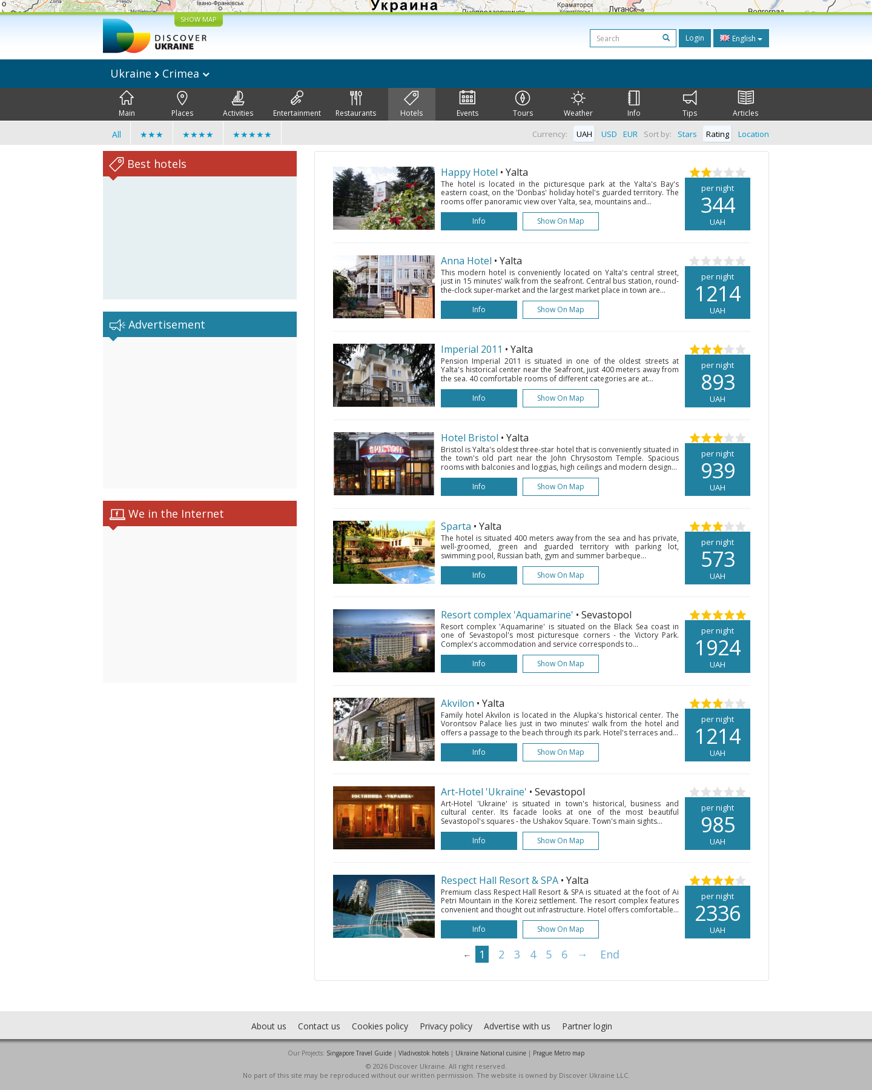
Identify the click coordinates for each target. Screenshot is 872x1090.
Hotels (411, 104)
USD (609, 134)
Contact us (319, 1026)
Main (127, 104)
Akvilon (457, 703)
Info (634, 104)
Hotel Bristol (469, 437)
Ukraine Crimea (160, 73)
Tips (689, 104)
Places (182, 104)
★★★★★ (252, 134)
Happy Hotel (469, 172)
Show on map (560, 221)
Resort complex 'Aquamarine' (507, 614)
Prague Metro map (558, 1053)
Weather (578, 104)
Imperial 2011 (472, 349)
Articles (745, 104)
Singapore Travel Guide (359, 1053)
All (116, 134)
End (609, 954)
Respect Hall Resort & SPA (499, 880)
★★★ (152, 134)
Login (694, 38)
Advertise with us (517, 1026)
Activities (238, 104)
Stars (687, 134)
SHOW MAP (198, 19)
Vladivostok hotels (423, 1053)
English (741, 38)
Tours (523, 104)
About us (268, 1026)
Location (753, 134)
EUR (630, 134)
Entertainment (297, 104)
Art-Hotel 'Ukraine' (484, 791)
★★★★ (198, 134)
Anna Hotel (466, 260)
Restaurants (355, 104)
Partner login (587, 1026)
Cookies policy (380, 1026)
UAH (584, 134)
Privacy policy (446, 1026)
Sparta (456, 526)
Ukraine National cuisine (490, 1053)
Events (467, 104)
